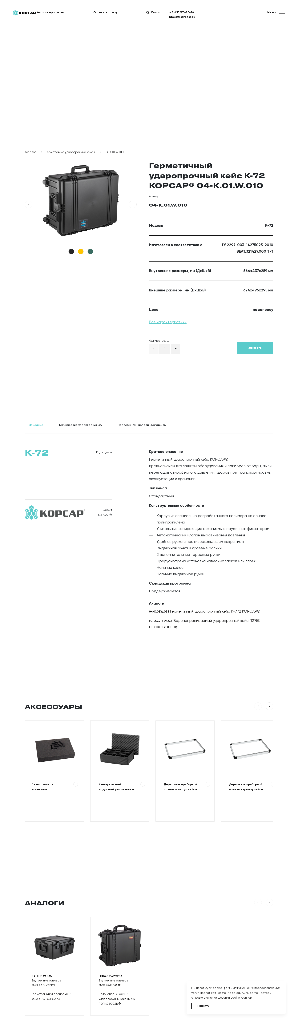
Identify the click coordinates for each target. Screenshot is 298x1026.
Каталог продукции (51, 12)
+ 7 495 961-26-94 (181, 12)
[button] (28, 204)
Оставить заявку (105, 12)
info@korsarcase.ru (181, 17)
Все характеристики (168, 322)
